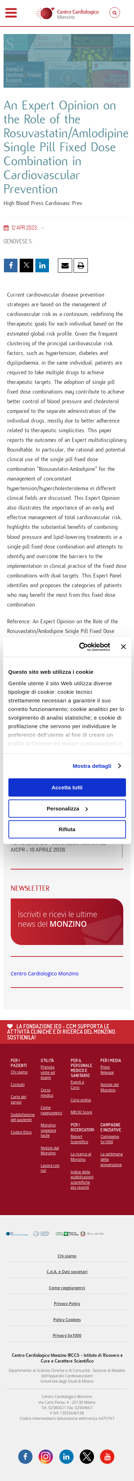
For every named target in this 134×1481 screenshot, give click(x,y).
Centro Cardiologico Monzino (45, 973)
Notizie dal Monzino (50, 1150)
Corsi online (81, 1099)
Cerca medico (47, 1092)
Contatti (18, 1084)
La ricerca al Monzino (81, 1156)
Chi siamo (19, 1072)
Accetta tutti (67, 787)
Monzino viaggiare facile (48, 1130)
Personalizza (67, 808)
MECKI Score (82, 1112)
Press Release (107, 1070)
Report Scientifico (79, 1139)
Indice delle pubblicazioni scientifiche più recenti (82, 1179)
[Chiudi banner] (123, 646)
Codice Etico (21, 1132)
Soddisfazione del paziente (23, 1117)
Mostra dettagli (92, 766)
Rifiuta (67, 829)
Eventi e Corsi (77, 1085)
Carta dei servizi (18, 1099)
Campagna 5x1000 (109, 1139)
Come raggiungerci (51, 1110)
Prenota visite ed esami (48, 1072)
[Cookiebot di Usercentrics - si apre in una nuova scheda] (82, 647)
